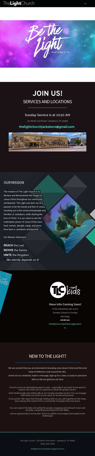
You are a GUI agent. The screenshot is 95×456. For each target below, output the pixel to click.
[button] (85, 3)
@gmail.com (65, 126)
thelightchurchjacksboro (37, 126)
